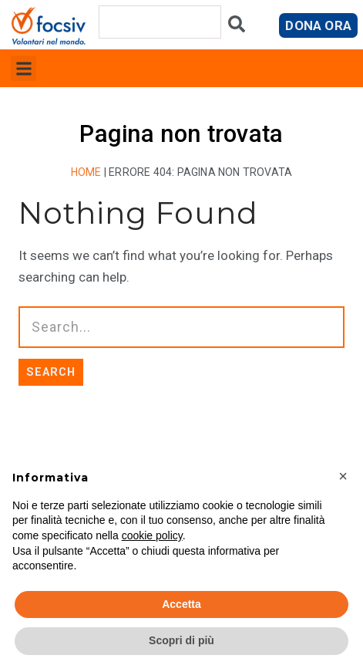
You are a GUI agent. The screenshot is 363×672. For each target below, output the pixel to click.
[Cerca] (236, 27)
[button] (23, 68)
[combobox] (160, 22)
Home (86, 172)
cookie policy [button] (152, 535)
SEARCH (51, 372)
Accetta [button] (181, 604)
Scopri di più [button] (181, 640)
